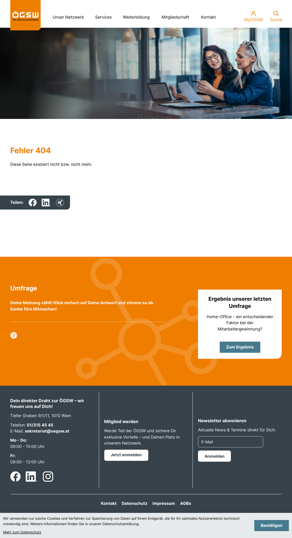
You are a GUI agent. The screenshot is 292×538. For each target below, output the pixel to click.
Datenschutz (134, 503)
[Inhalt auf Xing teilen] (60, 203)
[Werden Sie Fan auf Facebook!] (15, 476)
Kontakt (208, 17)
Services (105, 16)
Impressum (164, 503)
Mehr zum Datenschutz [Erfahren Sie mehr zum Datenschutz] (22, 532)
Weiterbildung (138, 16)
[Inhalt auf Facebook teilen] (33, 203)
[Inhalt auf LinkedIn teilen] (46, 203)
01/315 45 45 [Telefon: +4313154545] (40, 425)
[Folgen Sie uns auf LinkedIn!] (32, 476)
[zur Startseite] (25, 15)
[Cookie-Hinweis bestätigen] (271, 525)
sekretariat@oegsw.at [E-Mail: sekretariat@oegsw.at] (47, 431)
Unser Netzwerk (70, 16)
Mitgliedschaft (175, 17)
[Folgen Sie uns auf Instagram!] (48, 476)
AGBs (185, 503)
